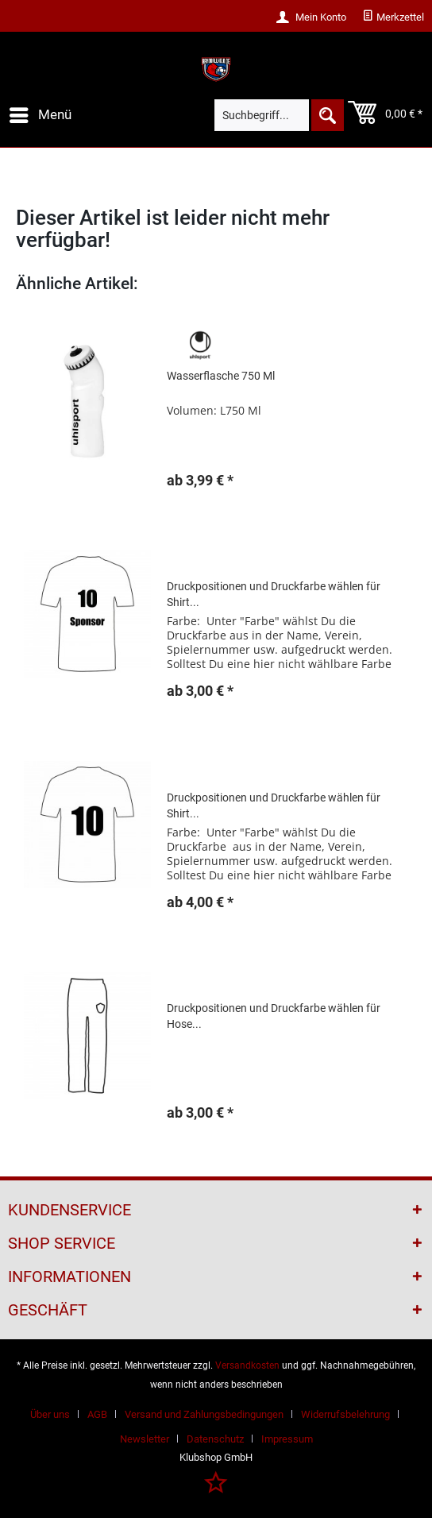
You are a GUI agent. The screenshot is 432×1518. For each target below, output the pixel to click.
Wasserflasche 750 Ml (221, 375)
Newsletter (144, 1439)
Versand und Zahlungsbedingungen (204, 1414)
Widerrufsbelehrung (345, 1414)
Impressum (287, 1439)
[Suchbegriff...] (279, 115)
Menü (40, 112)
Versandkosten (247, 1365)
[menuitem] (393, 17)
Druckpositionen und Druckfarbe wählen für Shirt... (273, 594)
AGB (97, 1414)
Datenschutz (215, 1439)
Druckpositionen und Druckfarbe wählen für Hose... (273, 1016)
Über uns (50, 1414)
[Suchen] (326, 115)
